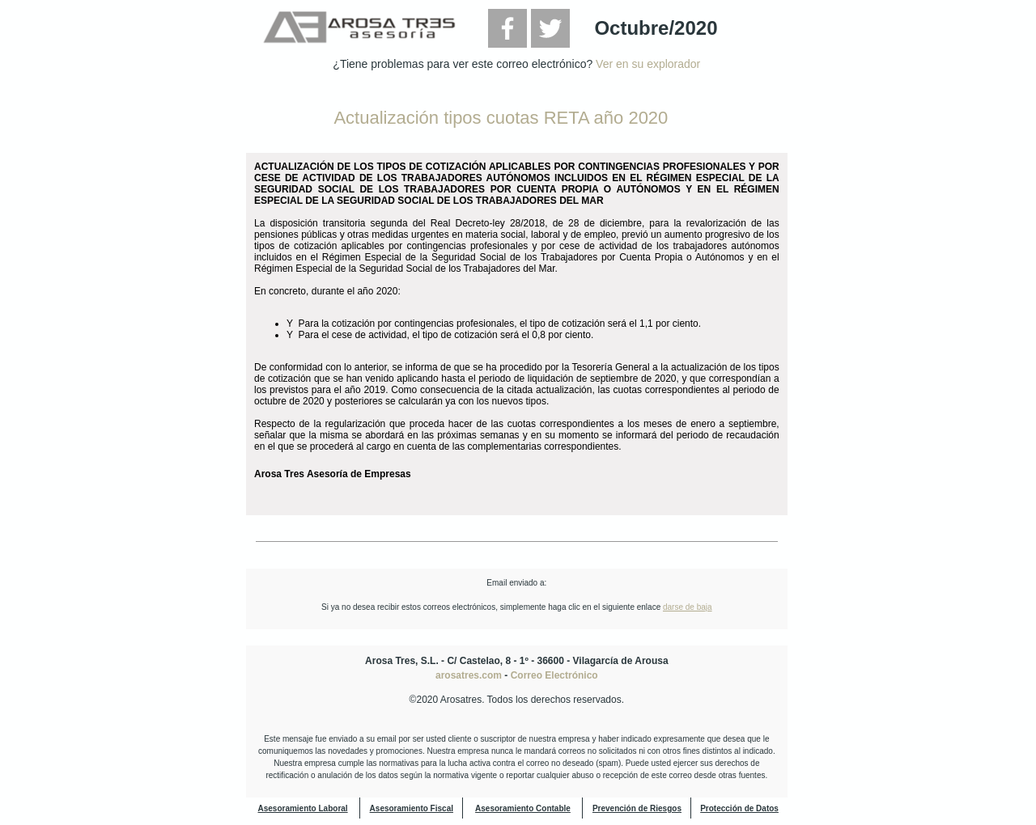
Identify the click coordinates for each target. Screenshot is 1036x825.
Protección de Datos (739, 808)
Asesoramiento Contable (523, 808)
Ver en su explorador (648, 63)
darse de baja (687, 607)
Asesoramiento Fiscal (411, 808)
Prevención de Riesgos (636, 808)
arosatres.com (468, 675)
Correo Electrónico (554, 675)
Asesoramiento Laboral (302, 808)
